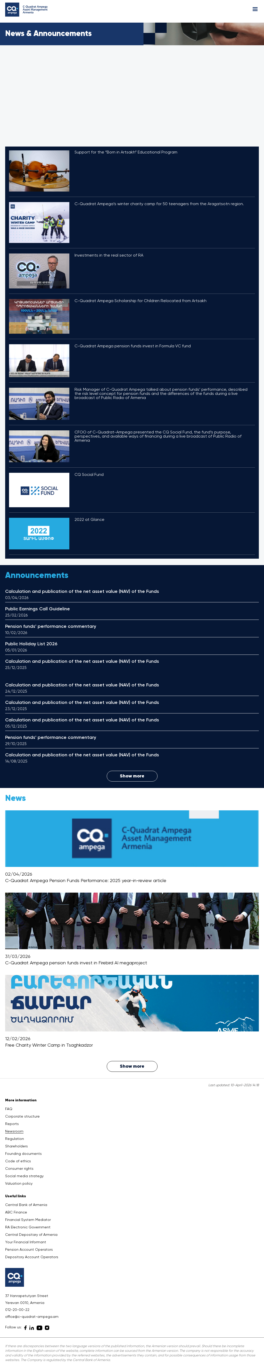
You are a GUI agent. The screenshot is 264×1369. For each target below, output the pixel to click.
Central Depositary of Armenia (31, 1235)
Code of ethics (18, 1161)
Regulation (14, 1139)
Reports (12, 1124)
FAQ (8, 1109)
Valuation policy (18, 1183)
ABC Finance (16, 1212)
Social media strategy (24, 1176)
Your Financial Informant (25, 1242)
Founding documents (23, 1154)
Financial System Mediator (28, 1220)
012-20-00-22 (17, 1310)
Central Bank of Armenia (26, 1205)
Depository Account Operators (31, 1257)
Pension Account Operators (29, 1250)
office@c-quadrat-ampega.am (32, 1317)
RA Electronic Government (28, 1227)
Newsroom (14, 1131)
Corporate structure (22, 1116)
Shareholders (16, 1146)
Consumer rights (19, 1169)
